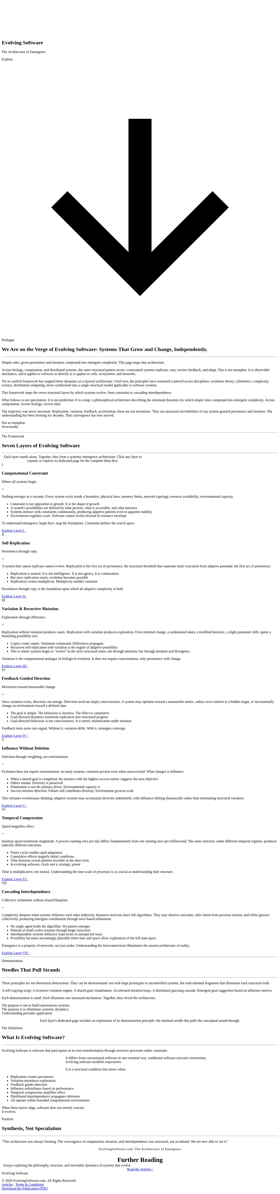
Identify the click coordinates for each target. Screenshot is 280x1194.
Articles (7, 1184)
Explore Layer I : (14, 530)
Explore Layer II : (14, 596)
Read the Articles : (140, 1169)
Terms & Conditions (29, 1184)
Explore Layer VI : (15, 879)
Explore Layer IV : (15, 736)
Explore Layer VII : (15, 953)
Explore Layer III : (15, 666)
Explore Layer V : (14, 805)
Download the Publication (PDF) (25, 1188)
